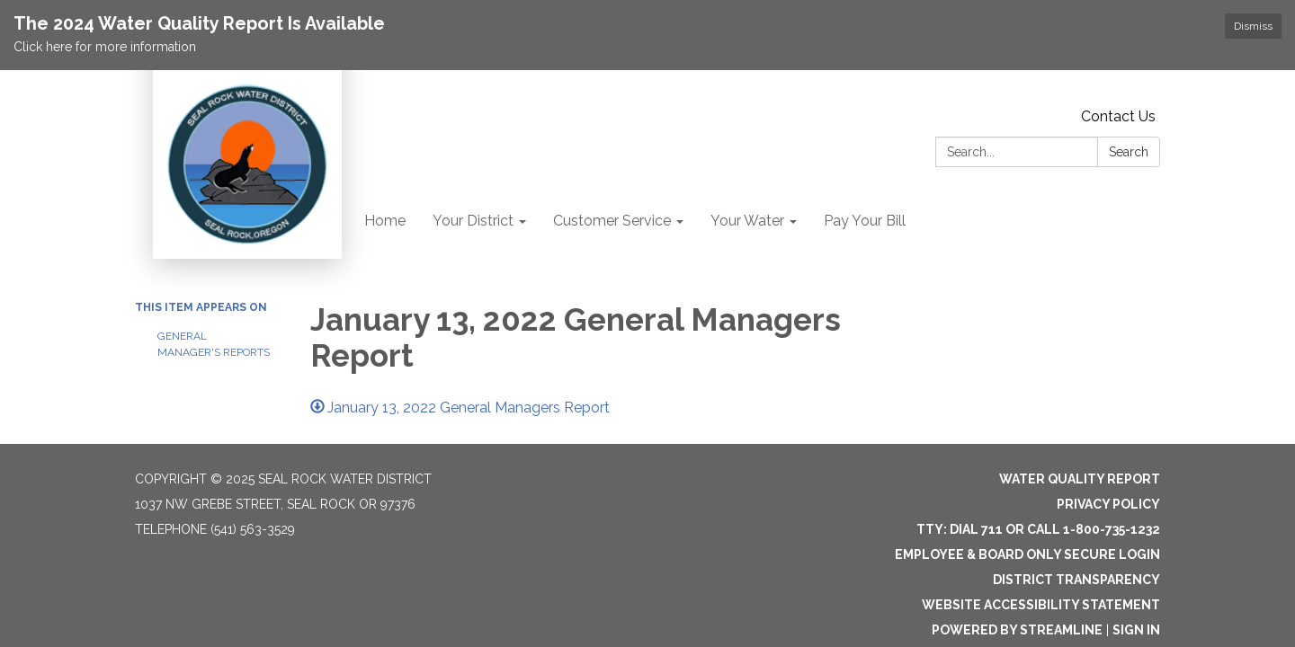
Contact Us (1118, 116)
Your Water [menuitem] (747, 220)
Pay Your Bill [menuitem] (865, 220)
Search (1128, 152)
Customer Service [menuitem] (612, 220)
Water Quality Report (1079, 478)
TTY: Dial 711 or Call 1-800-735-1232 (1038, 528)
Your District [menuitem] (473, 220)
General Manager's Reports (213, 344)
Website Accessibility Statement (1041, 604)
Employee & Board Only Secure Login (1027, 553)
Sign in (1136, 629)
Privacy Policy (1108, 503)
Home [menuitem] (385, 220)
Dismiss (1253, 26)
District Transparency (1076, 579)
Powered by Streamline (1017, 629)
